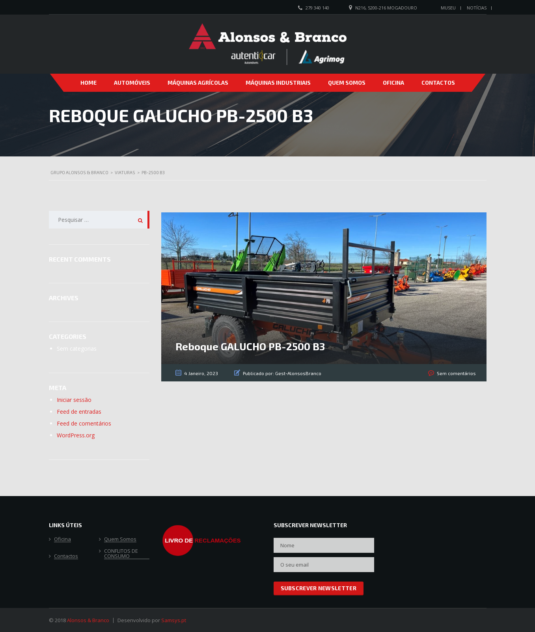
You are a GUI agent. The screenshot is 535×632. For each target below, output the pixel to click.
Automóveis (132, 82)
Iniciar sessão (74, 399)
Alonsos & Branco (88, 620)
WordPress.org (76, 435)
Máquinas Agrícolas (198, 82)
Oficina (393, 82)
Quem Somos (346, 82)
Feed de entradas (79, 411)
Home (88, 82)
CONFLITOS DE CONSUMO (121, 553)
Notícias (477, 8)
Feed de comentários (84, 423)
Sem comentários (456, 373)
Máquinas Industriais (278, 82)
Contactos (438, 82)
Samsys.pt (173, 620)
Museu (448, 8)
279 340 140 (317, 8)
